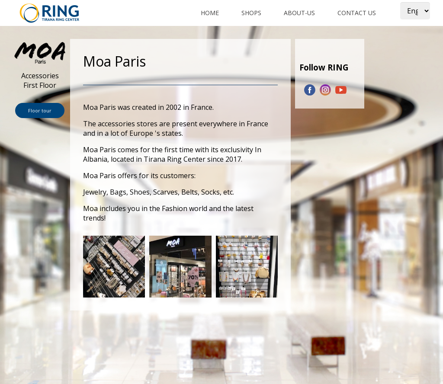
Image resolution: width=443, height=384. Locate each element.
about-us (299, 13)
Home (210, 13)
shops (251, 13)
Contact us (356, 13)
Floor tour (39, 110)
